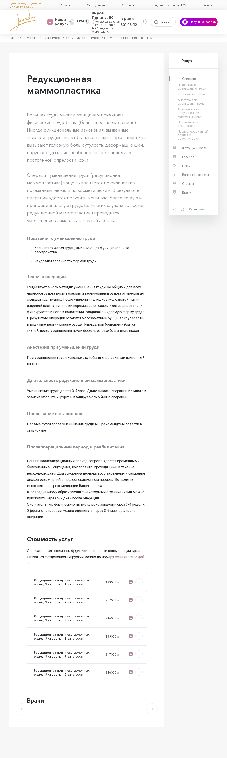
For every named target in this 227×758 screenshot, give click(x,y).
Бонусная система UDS (168, 5)
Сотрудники (96, 5)
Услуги (65, 5)
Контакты (210, 5)
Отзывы (128, 5)
